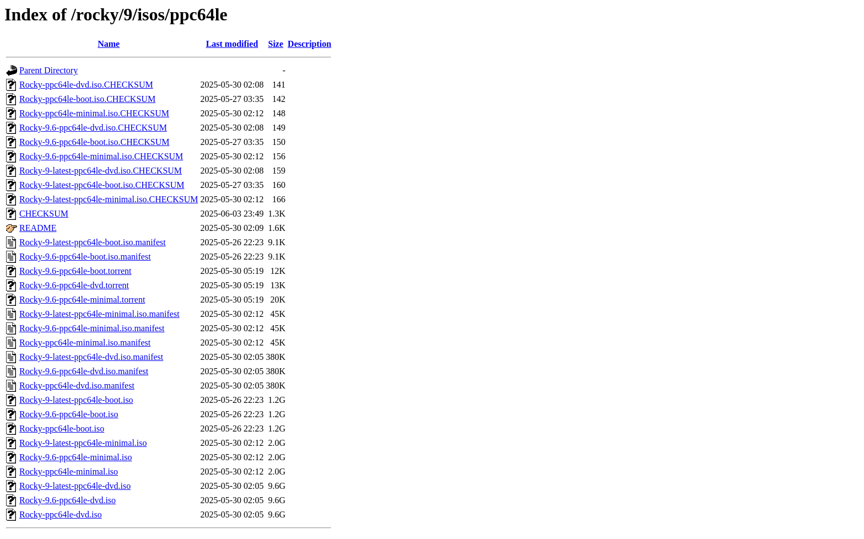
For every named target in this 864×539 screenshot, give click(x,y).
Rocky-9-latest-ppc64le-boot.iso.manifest (92, 242)
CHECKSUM (43, 213)
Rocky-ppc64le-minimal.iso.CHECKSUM (94, 113)
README (38, 228)
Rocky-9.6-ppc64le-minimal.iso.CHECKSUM (101, 156)
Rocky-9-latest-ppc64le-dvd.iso (75, 486)
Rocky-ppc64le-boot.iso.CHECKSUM (87, 99)
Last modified (232, 43)
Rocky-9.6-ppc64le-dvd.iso (67, 500)
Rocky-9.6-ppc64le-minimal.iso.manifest (92, 328)
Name (109, 43)
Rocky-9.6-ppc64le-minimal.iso (75, 457)
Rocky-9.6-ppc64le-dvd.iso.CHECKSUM (93, 127)
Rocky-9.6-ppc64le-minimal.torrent (82, 299)
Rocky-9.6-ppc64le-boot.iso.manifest (85, 256)
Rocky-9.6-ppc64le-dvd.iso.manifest (83, 371)
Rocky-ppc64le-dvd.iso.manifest (76, 385)
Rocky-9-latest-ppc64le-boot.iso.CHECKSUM (102, 185)
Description (309, 43)
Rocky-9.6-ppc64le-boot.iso (68, 414)
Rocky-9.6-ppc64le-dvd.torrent (74, 285)
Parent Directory (48, 70)
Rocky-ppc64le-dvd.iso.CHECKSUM (86, 84)
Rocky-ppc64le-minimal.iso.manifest (84, 342)
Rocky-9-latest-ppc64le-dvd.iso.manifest (91, 357)
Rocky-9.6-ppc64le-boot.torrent (75, 271)
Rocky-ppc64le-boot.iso (61, 428)
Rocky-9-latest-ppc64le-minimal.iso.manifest (99, 314)
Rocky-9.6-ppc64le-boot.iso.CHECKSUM (94, 142)
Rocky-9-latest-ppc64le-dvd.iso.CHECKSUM (100, 170)
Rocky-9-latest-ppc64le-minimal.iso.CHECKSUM (108, 199)
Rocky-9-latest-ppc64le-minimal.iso (83, 443)
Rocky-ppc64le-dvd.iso (60, 514)
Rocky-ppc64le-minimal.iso (68, 471)
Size (276, 43)
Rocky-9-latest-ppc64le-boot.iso (76, 400)
